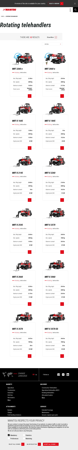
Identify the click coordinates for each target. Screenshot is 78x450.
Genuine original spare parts (50, 415)
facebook (57, 374)
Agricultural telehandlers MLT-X (50, 390)
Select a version (56, 3)
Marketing (29, 439)
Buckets (10, 410)
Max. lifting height (17, 78)
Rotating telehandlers (48, 392)
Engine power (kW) (17, 141)
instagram (62, 374)
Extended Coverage (47, 410)
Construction (11, 390)
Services (43, 406)
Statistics (29, 435)
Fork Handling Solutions (14, 415)
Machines (43, 384)
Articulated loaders (47, 395)
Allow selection (34, 444)
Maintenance (45, 412)
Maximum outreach (17, 85)
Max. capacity (16, 82)
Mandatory (13, 435)
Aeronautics (11, 397)
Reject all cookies (16, 444)
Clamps (10, 412)
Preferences (14, 439)
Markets (9, 384)
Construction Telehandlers (49, 388)
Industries (10, 392)
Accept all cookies (51, 444)
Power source (16, 89)
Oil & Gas (10, 395)
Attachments (10, 406)
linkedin (66, 374)
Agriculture (11, 388)
